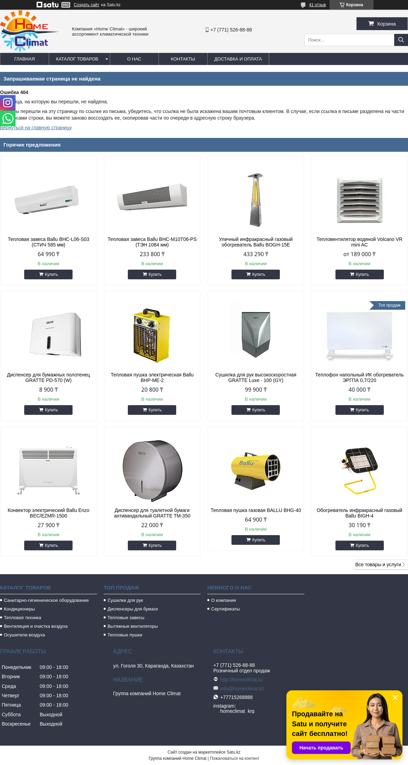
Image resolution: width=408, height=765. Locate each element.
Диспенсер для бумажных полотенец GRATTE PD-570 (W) (48, 377)
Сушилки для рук (125, 600)
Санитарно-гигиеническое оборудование (46, 600)
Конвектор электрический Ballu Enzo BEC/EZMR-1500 (48, 513)
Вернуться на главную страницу (36, 127)
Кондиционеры (19, 609)
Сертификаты (225, 609)
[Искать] (401, 40)
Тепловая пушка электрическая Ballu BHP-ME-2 (152, 377)
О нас (134, 59)
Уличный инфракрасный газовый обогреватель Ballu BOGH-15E (256, 242)
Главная (24, 59)
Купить (51, 274)
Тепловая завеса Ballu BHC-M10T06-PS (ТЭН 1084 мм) (152, 242)
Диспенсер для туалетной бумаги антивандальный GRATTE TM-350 (152, 513)
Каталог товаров (77, 59)
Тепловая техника (22, 617)
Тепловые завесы (125, 617)
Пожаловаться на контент (234, 758)
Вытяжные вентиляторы (132, 626)
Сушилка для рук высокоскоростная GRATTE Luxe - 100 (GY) (255, 377)
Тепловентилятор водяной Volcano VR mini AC (359, 242)
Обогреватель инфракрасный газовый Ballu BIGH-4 (359, 513)
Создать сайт (86, 4)
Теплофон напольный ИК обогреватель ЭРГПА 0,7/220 (359, 377)
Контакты (183, 59)
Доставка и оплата (238, 59)
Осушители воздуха (24, 634)
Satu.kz (233, 752)
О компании (223, 600)
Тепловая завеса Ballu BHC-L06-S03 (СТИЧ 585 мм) (48, 242)
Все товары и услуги (378, 564)
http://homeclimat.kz (242, 679)
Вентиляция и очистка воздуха (36, 626)
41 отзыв (317, 4)
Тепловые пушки (124, 634)
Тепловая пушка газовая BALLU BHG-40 (256, 510)
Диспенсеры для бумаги (132, 609)
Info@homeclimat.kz (242, 688)
